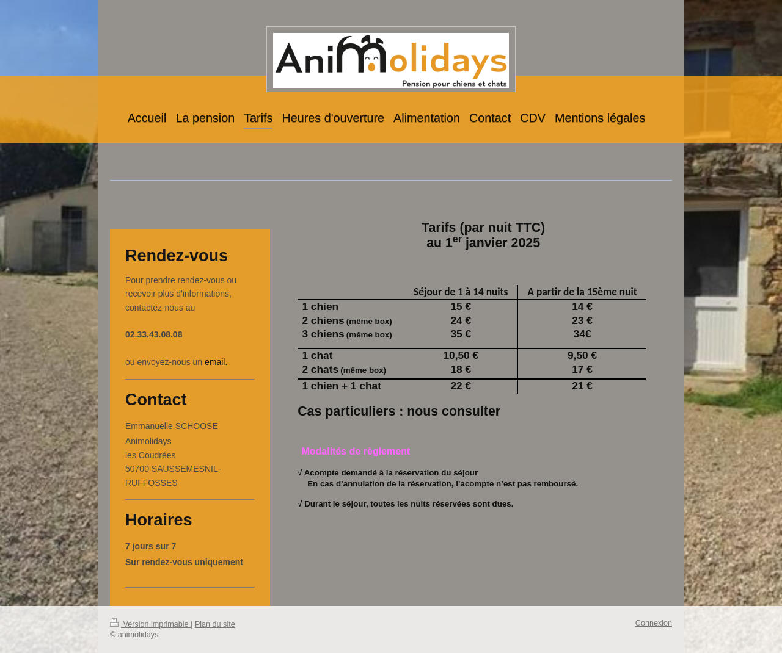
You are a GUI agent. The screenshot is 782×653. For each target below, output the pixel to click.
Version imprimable (150, 624)
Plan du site (215, 624)
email (215, 362)
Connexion (653, 623)
